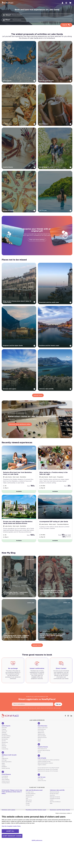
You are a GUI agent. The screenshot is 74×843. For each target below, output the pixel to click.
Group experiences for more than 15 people (48, 768)
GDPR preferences (37, 840)
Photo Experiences (42, 749)
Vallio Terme (29, 800)
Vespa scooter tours (43, 728)
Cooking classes (6, 783)
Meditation (4, 767)
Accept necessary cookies (12, 836)
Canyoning (4, 731)
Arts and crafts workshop (44, 750)
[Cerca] (66, 25)
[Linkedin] (71, 716)
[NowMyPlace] (7, 3)
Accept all (10, 831)
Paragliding (4, 734)
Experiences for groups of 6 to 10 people (48, 771)
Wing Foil (4, 746)
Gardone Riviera (30, 795)
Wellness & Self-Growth (9, 754)
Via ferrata (4, 728)
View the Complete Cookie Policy (11, 826)
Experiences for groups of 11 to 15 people (48, 769)
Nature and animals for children (45, 763)
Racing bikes (5, 739)
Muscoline (52, 795)
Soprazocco (29, 797)
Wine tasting (5, 778)
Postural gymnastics (6, 762)
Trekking (4, 729)
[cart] (70, 2)
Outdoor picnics (6, 781)
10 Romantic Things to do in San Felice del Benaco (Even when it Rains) (12, 792)
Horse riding (41, 731)
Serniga (28, 805)
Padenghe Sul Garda (55, 797)
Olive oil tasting (5, 779)
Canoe (39, 739)
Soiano (51, 800)
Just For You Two (42, 781)
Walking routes (41, 734)
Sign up (58, 704)
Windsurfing (5, 742)
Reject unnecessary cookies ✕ (64, 813)
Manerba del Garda (54, 792)
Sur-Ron (4, 741)
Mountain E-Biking (6, 736)
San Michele (29, 802)
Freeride (4, 747)
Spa (3, 757)
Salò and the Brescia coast (34, 790)
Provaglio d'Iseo (30, 792)
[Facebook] (65, 716)
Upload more (38, 395)
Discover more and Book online (19, 424)
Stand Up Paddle (42, 736)
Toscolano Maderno (30, 794)
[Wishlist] (33, 449)
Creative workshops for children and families (48, 760)
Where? (7, 15)
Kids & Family (42, 757)
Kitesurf (3, 744)
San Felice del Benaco (55, 802)
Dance (39, 752)
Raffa (51, 803)
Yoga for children (42, 765)
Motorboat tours (42, 729)
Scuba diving (5, 749)
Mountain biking (5, 737)
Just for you (41, 776)
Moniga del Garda (54, 794)
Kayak (39, 741)
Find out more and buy (37, 239)
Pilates (3, 763)
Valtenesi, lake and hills (57, 790)
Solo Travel (40, 779)
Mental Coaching (6, 768)
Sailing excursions (42, 737)
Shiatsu (3, 765)
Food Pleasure (6, 773)
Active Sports (6, 725)
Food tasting (5, 776)
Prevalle (28, 803)
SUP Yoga (4, 760)
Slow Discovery (42, 725)
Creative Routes (43, 746)
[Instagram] (68, 716)
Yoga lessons (5, 758)
